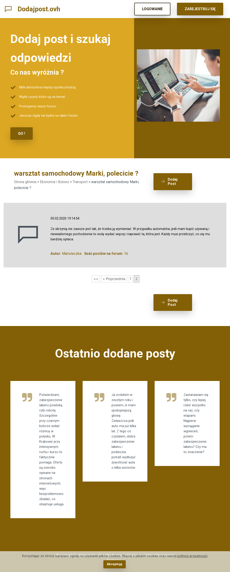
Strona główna (25, 182)
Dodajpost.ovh (39, 9)
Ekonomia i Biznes (54, 182)
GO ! (21, 133)
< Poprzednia (114, 279)
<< (95, 279)
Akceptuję (114, 564)
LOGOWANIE (152, 9)
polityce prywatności (192, 556)
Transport (80, 182)
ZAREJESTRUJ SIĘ (200, 9)
